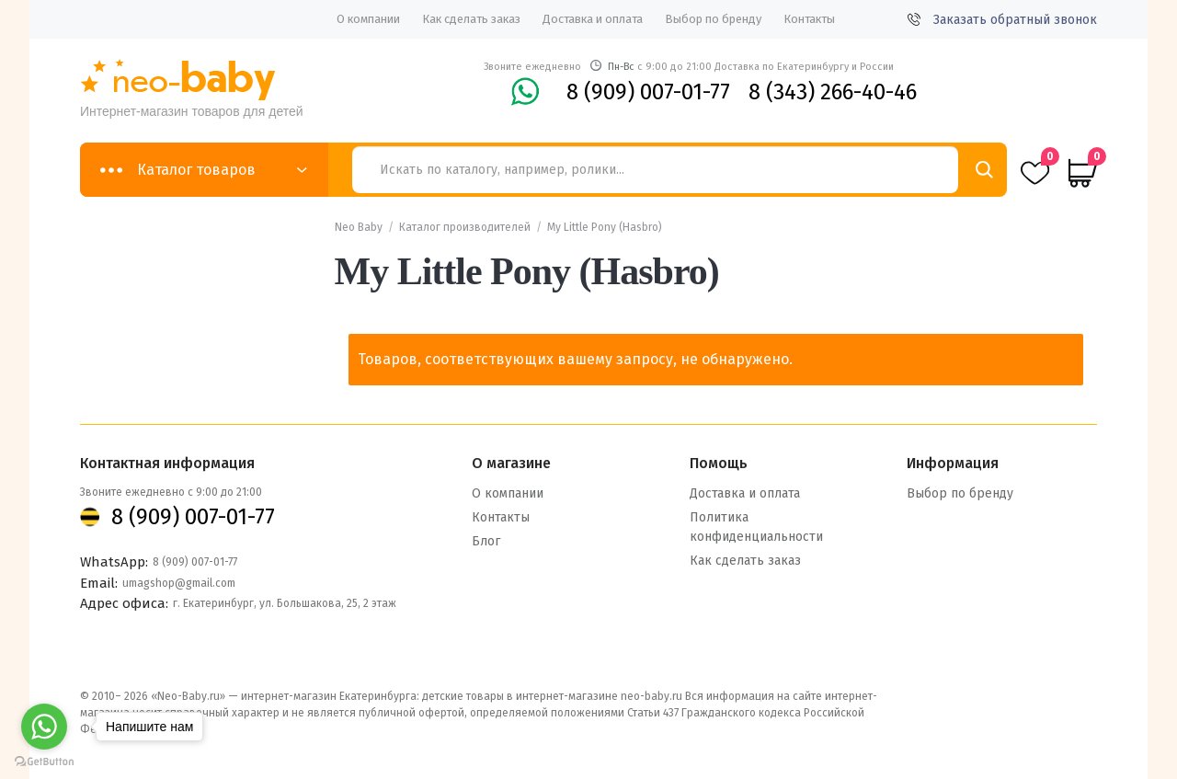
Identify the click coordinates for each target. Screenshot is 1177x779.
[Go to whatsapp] (44, 727)
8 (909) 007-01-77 (648, 92)
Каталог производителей (465, 227)
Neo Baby (359, 227)
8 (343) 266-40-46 (832, 92)
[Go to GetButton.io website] (44, 761)
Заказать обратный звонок (1002, 19)
